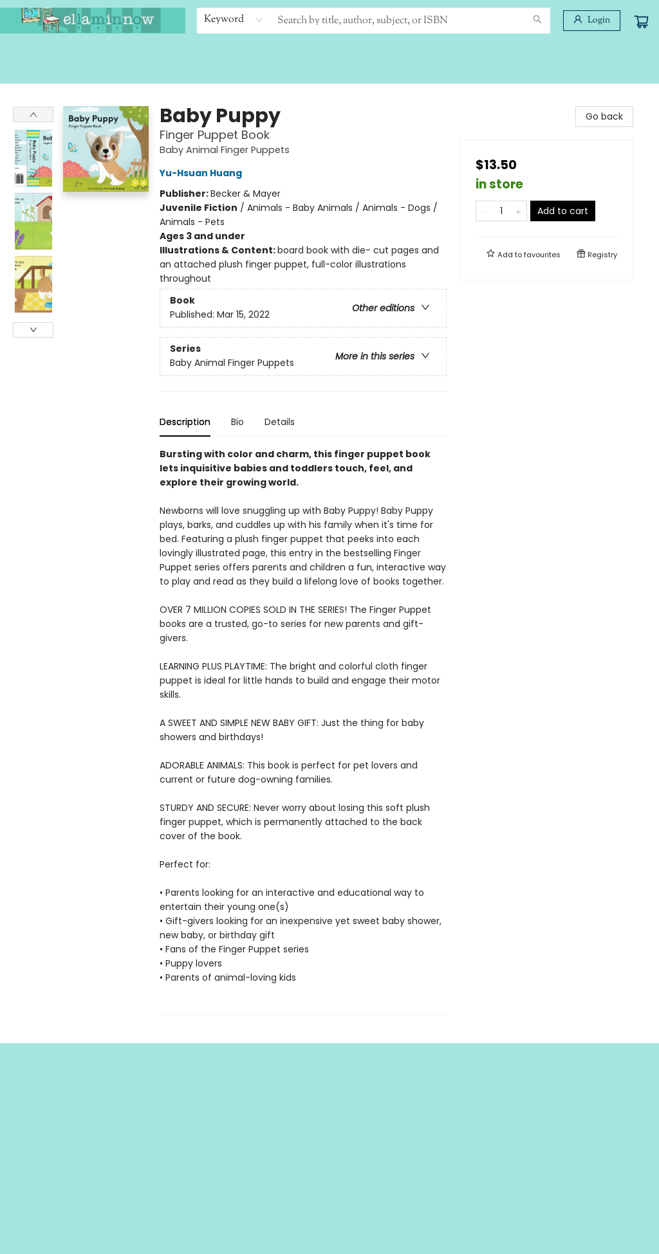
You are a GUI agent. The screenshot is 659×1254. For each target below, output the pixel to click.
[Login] (591, 20)
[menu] (329, 56)
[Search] (537, 20)
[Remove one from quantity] (484, 211)
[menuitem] (24, 56)
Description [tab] (185, 421)
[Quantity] (501, 211)
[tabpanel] (303, 731)
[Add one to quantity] (518, 211)
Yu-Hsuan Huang (203, 173)
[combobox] (234, 20)
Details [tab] (280, 421)
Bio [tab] (237, 421)
